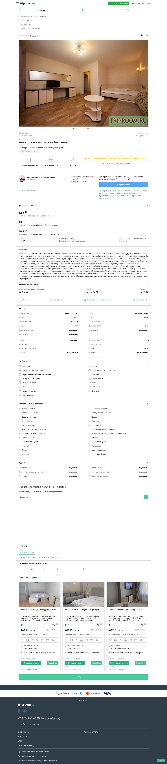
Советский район (27, 20)
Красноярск (23, 148)
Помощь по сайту (26, 745)
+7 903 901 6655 (29, 718)
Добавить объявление (118, 3)
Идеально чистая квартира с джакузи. (82, 610)
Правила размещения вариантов (33, 751)
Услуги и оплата (91, 732)
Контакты (22, 736)
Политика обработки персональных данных (38, 760)
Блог (20, 741)
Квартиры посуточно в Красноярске (31, 16)
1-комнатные (25, 24)
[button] (146, 3)
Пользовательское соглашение (32, 756)
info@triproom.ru (29, 724)
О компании (23, 732)
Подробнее (52, 663)
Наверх (161, 761)
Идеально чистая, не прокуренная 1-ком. (39, 610)
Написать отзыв (27, 552)
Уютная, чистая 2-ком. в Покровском (125, 610)
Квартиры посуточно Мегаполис (41, 177)
